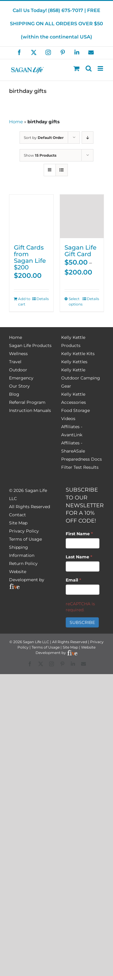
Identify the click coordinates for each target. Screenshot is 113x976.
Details (42, 298)
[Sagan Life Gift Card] (82, 216)
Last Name (79, 557)
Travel (15, 361)
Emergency (21, 378)
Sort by (44, 137)
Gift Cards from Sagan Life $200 (30, 257)
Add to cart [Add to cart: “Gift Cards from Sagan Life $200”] (24, 301)
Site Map (18, 523)
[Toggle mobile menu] (101, 68)
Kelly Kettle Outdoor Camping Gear (80, 378)
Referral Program (27, 402)
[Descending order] (87, 137)
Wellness (18, 353)
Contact (17, 514)
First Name (79, 533)
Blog (14, 394)
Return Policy (23, 563)
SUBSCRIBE (82, 622)
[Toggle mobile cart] (77, 68)
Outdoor (18, 370)
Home (16, 121)
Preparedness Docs (81, 459)
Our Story (19, 386)
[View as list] (61, 170)
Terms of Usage (25, 539)
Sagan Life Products (30, 345)
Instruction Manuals (30, 410)
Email (73, 580)
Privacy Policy (24, 531)
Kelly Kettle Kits (78, 353)
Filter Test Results (80, 467)
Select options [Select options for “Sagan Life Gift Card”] (75, 301)
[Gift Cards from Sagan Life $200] (31, 216)
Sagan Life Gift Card (80, 251)
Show (40, 155)
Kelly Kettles (74, 361)
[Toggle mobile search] (89, 68)
